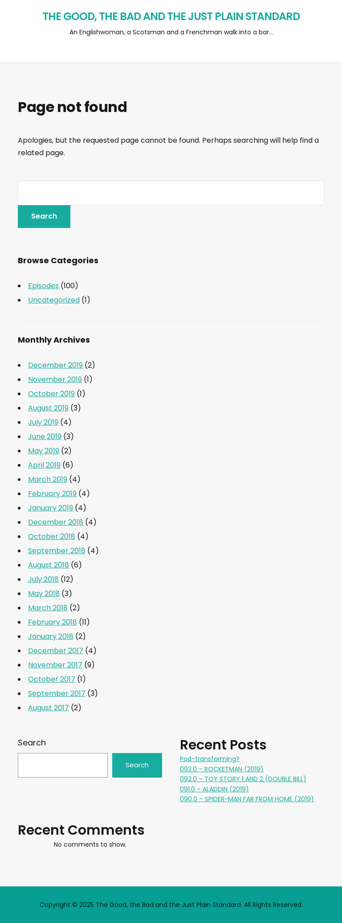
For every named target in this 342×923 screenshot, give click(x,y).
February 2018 (52, 622)
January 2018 (50, 636)
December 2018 (55, 522)
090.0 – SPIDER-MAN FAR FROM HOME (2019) (247, 799)
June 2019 (44, 436)
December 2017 (55, 651)
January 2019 (50, 508)
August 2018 (48, 565)
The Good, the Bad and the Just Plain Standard (171, 16)
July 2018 (43, 579)
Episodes (43, 286)
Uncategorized (54, 300)
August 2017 (48, 708)
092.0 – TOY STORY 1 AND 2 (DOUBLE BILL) (243, 778)
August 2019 (48, 408)
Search (32, 742)
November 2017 (55, 665)
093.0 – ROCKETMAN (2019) (222, 769)
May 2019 (43, 451)
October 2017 (51, 679)
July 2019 (43, 422)
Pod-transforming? (210, 758)
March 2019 (47, 479)
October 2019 (51, 394)
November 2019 (55, 379)
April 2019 (44, 465)
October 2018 (51, 536)
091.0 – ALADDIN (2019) (214, 789)
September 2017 (57, 693)
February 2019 (52, 493)
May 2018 (44, 593)
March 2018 (48, 608)
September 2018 (57, 551)
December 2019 (55, 365)
